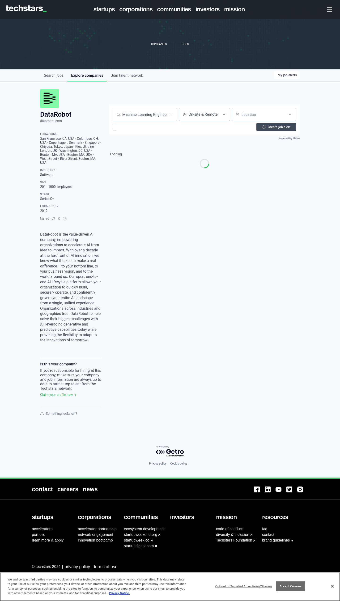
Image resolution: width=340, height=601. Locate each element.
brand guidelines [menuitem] (276, 540)
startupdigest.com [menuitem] (139, 546)
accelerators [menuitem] (42, 529)
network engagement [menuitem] (95, 535)
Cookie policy (178, 463)
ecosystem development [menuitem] (144, 529)
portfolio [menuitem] (38, 535)
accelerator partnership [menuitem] (97, 529)
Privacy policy (157, 463)
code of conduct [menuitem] (229, 529)
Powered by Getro (289, 138)
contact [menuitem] (268, 535)
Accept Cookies (291, 587)
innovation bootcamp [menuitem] (95, 540)
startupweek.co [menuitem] (136, 540)
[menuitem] (105, 9)
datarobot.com (51, 121)
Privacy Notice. (119, 595)
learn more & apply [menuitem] (48, 540)
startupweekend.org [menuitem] (140, 535)
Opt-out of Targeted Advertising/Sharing (243, 587)
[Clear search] (171, 114)
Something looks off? (58, 413)
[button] (128, 127)
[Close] (332, 588)
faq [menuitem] (264, 529)
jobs (54, 75)
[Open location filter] (290, 114)
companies (87, 75)
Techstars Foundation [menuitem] (234, 540)
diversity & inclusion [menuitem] (232, 535)
